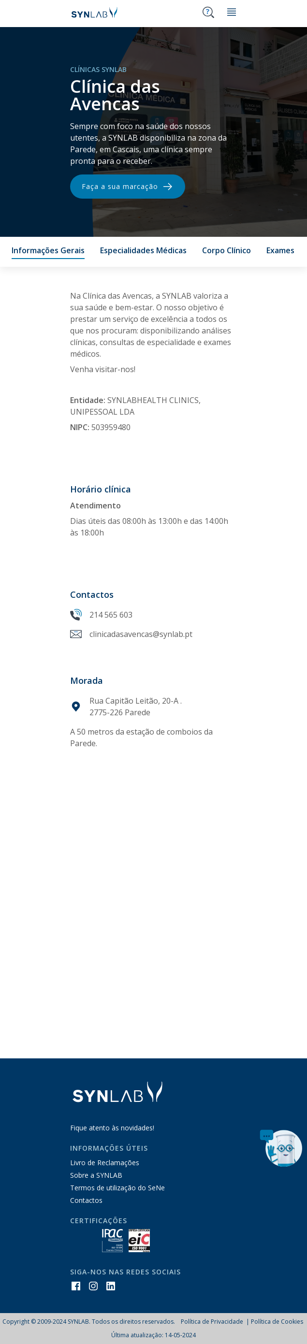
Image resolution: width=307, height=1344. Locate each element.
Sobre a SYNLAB (96, 1175)
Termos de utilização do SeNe (117, 1187)
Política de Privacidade (213, 1321)
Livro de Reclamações (104, 1162)
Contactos (86, 1200)
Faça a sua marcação (128, 186)
